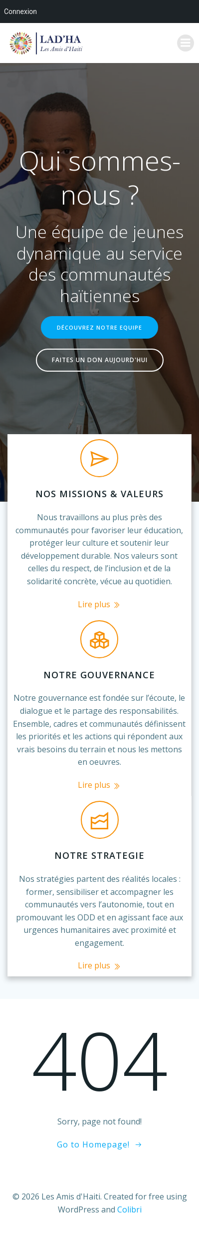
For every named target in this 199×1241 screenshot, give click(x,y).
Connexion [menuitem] (20, 12)
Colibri (129, 1209)
